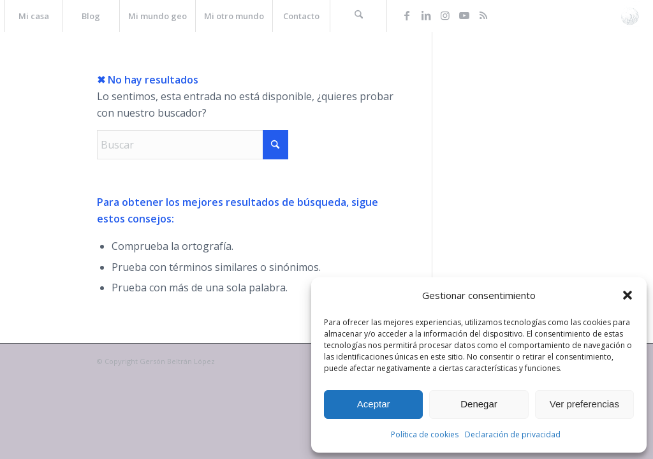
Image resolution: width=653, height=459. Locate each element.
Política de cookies (425, 434)
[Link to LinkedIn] (426, 15)
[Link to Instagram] (445, 15)
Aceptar (373, 403)
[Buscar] (358, 16)
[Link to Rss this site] (483, 15)
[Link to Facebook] (406, 15)
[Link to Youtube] (464, 15)
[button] (627, 295)
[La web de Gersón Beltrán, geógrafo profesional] (630, 16)
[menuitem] (33, 16)
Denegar (478, 403)
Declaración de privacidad (513, 434)
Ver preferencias (584, 403)
